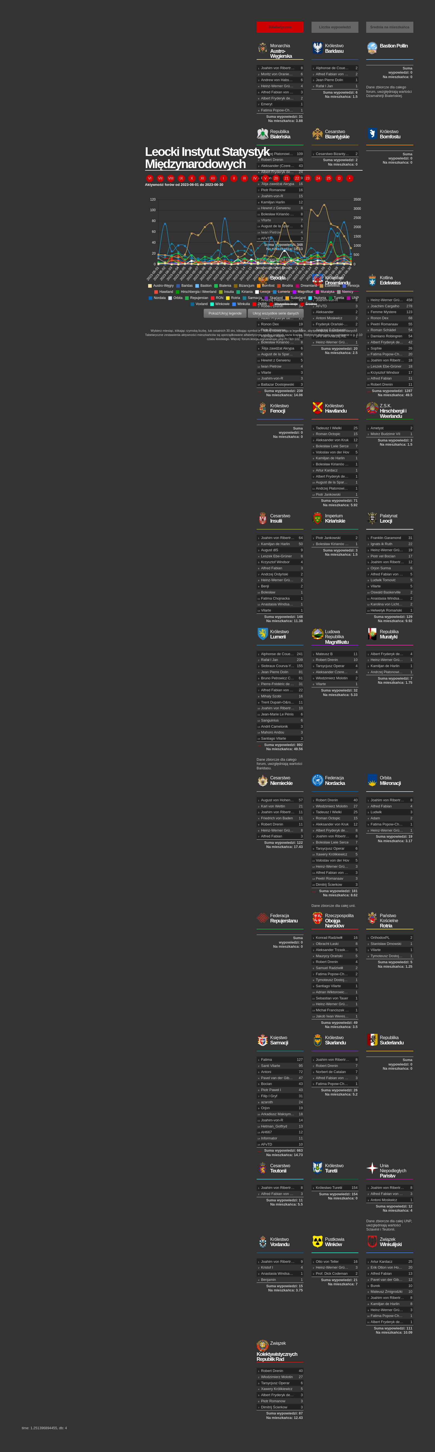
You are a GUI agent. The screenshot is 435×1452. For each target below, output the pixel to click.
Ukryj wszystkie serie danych (276, 313)
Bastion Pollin (394, 46)
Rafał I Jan (324, 86)
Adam (375, 818)
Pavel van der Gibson (387, 1280)
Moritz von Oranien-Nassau (282, 74)
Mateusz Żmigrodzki (387, 1291)
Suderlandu (389, 1040)
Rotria (389, 921)
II (234, 178)
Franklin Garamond (386, 538)
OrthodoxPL (380, 937)
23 (308, 178)
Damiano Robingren (386, 336)
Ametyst (377, 428)
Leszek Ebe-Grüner (386, 366)
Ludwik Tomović (383, 580)
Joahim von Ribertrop (278, 68)
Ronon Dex (379, 318)
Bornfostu (389, 134)
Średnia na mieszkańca (389, 27)
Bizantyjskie (335, 134)
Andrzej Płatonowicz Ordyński (394, 672)
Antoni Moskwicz (384, 1200)
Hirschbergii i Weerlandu (389, 411)
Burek (375, 1286)
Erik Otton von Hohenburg (391, 1267)
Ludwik (376, 812)
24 (318, 178)
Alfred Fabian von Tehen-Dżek (285, 92)
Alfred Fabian (381, 378)
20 (276, 178)
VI (149, 178)
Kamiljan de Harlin (385, 666)
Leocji (389, 518)
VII (160, 178)
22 (297, 178)
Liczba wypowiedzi (335, 27)
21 (287, 178)
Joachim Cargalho (385, 306)
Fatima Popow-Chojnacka (281, 110)
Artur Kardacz (381, 1261)
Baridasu (335, 48)
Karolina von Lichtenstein (390, 604)
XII (213, 178)
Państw (389, 1171)
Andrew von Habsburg (278, 80)
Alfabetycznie (280, 27)
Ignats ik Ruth (381, 544)
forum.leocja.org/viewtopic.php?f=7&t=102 (271, 339)
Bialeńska (280, 134)
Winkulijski (389, 1242)
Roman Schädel (383, 330)
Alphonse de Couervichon (336, 68)
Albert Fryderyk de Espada (282, 98)
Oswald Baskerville (386, 592)
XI (202, 178)
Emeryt (266, 104)
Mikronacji (389, 780)
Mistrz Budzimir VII (385, 434)
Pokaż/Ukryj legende (225, 313)
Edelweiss (389, 280)
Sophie (376, 348)
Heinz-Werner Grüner (278, 86)
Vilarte (376, 586)
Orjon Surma (381, 568)
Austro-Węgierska (280, 51)
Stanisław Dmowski (386, 944)
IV (255, 178)
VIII (170, 178)
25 (329, 178)
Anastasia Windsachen (389, 598)
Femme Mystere (383, 312)
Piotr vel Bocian (383, 556)
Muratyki (389, 634)
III (244, 178)
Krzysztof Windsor (385, 372)
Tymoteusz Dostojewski (389, 956)
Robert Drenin (382, 384)
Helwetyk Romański (386, 610)
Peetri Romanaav (384, 324)
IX (181, 178)
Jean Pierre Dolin (329, 80)
